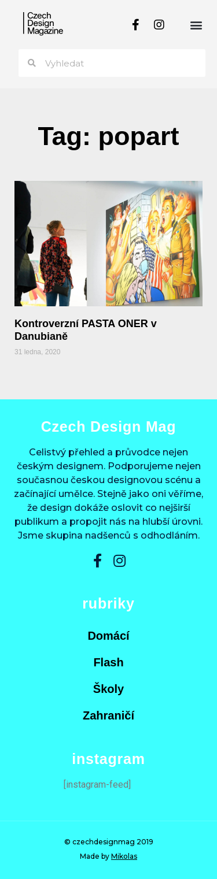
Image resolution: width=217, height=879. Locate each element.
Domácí (108, 635)
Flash (108, 662)
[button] (195, 24)
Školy (108, 689)
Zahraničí (108, 715)
